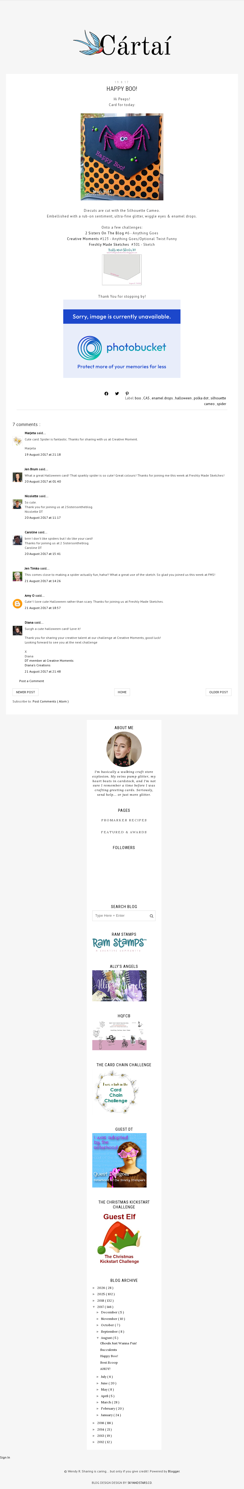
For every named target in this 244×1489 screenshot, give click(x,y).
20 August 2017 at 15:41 (43, 554)
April (105, 1396)
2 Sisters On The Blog (104, 233)
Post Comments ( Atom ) (51, 701)
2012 (101, 1442)
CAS (146, 398)
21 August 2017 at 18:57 (43, 608)
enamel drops (163, 398)
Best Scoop (109, 1362)
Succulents (108, 1350)
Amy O (30, 595)
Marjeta (31, 433)
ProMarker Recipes (124, 820)
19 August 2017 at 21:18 (43, 454)
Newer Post (25, 692)
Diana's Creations (37, 665)
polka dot (201, 398)
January (107, 1415)
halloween (183, 398)
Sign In (5, 1457)
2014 (101, 1429)
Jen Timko (32, 568)
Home (122, 692)
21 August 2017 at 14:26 (43, 581)
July (104, 1377)
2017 (101, 1307)
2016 (101, 1423)
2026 (101, 1288)
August (107, 1338)
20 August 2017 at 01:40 (43, 481)
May (104, 1389)
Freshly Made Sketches (109, 244)
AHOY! (105, 1369)
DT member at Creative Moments (49, 660)
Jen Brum (32, 469)
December (109, 1312)
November (109, 1319)
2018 (101, 1300)
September (110, 1331)
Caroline (31, 532)
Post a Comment (31, 681)
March (106, 1402)
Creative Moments (83, 239)
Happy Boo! (109, 1356)
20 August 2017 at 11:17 (43, 517)
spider (221, 404)
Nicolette (32, 496)
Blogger (173, 1471)
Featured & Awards (124, 832)
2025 (101, 1294)
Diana (29, 622)
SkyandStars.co (140, 1483)
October (108, 1325)
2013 (101, 1436)
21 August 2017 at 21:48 (43, 671)
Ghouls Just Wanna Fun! (118, 1343)
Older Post (218, 692)
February (108, 1408)
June (105, 1383)
